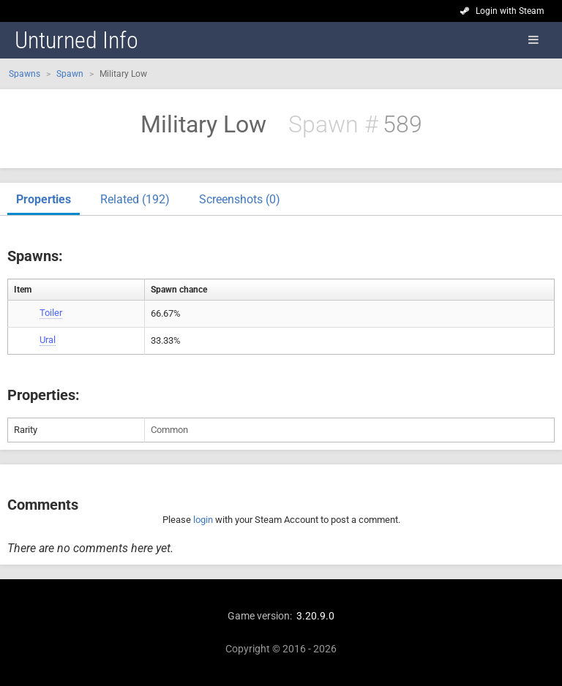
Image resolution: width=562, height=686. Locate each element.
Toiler (51, 312)
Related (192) (135, 199)
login (203, 519)
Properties (43, 199)
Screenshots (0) (239, 199)
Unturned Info (76, 40)
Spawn (69, 74)
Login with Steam (510, 11)
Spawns (24, 74)
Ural (48, 339)
